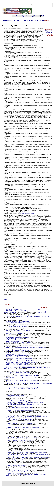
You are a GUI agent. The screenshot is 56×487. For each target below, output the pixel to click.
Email (42, 16)
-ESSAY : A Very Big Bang (14, 473)
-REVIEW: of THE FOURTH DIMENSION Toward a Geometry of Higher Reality (27, 457)
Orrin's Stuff (37, 16)
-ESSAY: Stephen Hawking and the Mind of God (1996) (20, 360)
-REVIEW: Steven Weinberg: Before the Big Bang (20, 410)
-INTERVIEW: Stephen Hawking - (14, 333)
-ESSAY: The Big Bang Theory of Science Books (18, 366)
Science (39, 309)
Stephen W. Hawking (49, 31)
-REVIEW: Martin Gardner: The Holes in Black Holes (20, 440)
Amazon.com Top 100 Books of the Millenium (43, 311)
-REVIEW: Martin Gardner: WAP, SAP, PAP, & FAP (20, 435)
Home (13, 16)
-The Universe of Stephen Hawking (15, 339)
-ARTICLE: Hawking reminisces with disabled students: (20, 350)
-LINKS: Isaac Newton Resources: (16, 397)
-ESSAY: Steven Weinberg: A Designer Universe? (20, 407)
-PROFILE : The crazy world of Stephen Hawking (18, 342)
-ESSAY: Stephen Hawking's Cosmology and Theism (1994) (21, 362)
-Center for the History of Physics (15, 395)
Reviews (18, 16)
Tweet (5, 299)
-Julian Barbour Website (13, 477)
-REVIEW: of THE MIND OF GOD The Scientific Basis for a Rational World (26, 452)
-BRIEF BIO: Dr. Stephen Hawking (14, 341)
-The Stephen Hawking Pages (13, 338)
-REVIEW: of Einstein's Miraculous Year (17, 465)
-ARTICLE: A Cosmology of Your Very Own (17, 364)
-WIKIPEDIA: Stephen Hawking (14, 309)
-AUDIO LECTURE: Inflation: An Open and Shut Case (19, 330)
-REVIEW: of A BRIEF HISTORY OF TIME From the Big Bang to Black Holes (25, 370)
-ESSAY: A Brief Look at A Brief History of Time (18, 355)
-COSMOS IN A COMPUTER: (14, 393)
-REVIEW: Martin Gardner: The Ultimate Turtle (18, 372)
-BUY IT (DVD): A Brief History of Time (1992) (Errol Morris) (22, 387)
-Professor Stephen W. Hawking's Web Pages (17, 321)
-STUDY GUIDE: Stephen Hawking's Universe (17, 337)
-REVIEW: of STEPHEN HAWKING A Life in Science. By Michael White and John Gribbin (29, 383)
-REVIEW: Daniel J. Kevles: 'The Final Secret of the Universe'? (23, 427)
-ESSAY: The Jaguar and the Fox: (16, 460)
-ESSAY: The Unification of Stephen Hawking (17, 363)
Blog (23, 16)
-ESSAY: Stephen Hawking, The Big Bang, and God (19, 358)
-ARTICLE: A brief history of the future (15, 353)
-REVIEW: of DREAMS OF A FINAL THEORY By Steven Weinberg (24, 404)
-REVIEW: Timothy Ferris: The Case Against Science (20, 423)
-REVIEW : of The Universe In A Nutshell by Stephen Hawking (22, 375)
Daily (26, 16)
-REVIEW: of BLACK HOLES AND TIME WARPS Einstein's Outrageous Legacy (27, 454)
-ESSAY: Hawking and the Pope (14, 354)
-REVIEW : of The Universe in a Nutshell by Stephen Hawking (22, 378)
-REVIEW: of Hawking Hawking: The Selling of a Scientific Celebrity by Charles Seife (27, 316)
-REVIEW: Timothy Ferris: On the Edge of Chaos (19, 419)
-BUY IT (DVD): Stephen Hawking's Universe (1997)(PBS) (22, 388)
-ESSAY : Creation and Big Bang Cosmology (18, 471)
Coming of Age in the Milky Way (27, 213)
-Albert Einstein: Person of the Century (17, 401)
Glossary (30, 16)
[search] (41, 5)
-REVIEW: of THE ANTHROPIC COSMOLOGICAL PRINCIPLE (23, 437)
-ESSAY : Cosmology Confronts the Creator (18, 470)
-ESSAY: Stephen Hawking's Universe (15, 357)
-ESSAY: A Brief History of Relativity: (15, 322)
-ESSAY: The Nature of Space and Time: (16, 326)
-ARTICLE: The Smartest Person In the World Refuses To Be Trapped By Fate (26, 347)
